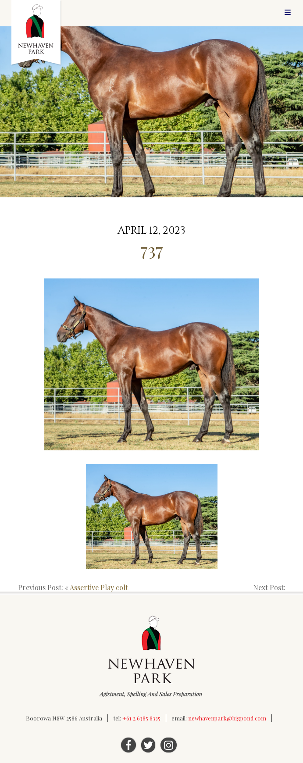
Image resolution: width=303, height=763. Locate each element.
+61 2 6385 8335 (141, 718)
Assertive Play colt (99, 587)
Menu (287, 12)
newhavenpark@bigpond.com (227, 718)
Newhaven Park (36, 33)
